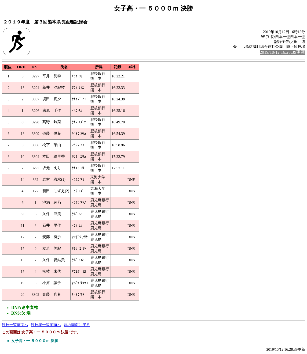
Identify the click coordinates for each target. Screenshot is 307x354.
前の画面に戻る (77, 325)
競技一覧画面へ (15, 325)
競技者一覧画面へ (46, 325)
